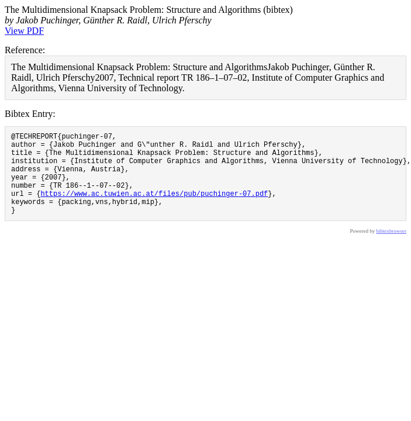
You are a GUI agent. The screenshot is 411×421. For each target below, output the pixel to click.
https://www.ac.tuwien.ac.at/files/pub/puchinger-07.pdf (154, 207)
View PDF (24, 31)
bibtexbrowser (392, 248)
